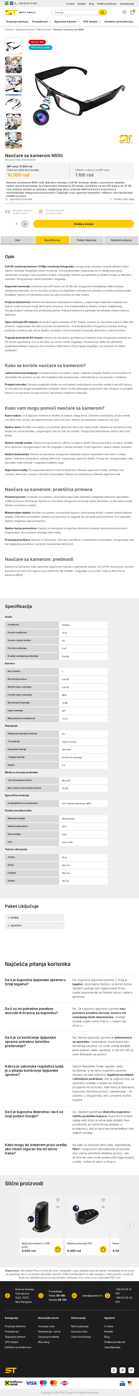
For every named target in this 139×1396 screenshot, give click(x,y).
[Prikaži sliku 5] (13, 121)
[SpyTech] (20, 12)
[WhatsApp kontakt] (6, 3)
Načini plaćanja (79, 1326)
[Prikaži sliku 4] (13, 102)
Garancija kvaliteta (48, 1336)
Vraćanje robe (46, 1326)
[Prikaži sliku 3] (13, 83)
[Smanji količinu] (9, 224)
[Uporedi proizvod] (18, 199)
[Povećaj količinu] (25, 224)
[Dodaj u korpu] (57, 1249)
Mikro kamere (44, 29)
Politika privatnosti (106, 3)
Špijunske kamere (65, 21)
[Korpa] (132, 12)
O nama (70, 3)
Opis (17, 240)
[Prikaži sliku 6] (13, 140)
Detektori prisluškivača (119, 21)
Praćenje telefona (17, 21)
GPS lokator (90, 21)
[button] (80, 91)
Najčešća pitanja (121, 240)
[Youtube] (131, 1370)
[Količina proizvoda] (17, 224)
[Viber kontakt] (11, 3)
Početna (9, 29)
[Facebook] (114, 1370)
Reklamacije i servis (49, 1331)
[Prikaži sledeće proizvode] (129, 1225)
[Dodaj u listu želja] (122, 199)
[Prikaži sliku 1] (13, 45)
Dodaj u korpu (83, 224)
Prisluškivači (40, 21)
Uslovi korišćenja (81, 1336)
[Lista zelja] (124, 12)
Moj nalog (43, 1341)
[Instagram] (123, 1370)
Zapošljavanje (127, 3)
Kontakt (81, 3)
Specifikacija (52, 240)
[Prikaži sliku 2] (13, 64)
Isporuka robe (79, 1331)
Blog (91, 3)
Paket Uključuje (86, 240)
